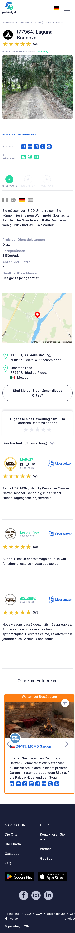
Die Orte (24, 22)
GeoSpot (46, 858)
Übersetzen (60, 463)
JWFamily (42, 51)
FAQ (8, 863)
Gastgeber (13, 854)
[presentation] (8, 87)
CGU (28, 913)
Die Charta (13, 844)
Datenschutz (56, 913)
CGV (39, 913)
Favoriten (28, 181)
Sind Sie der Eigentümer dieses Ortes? (37, 393)
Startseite (8, 22)
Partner (45, 849)
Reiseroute (9, 181)
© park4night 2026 (18, 926)
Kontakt (46, 181)
